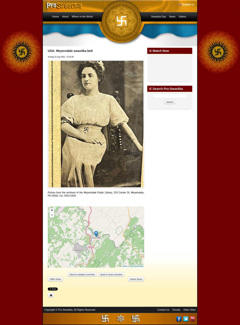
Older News (55, 279)
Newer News (136, 279)
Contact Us (163, 309)
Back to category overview (82, 274)
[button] (96, 234)
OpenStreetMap (136, 266)
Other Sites (189, 309)
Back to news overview (111, 274)
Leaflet (123, 266)
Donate (176, 309)
